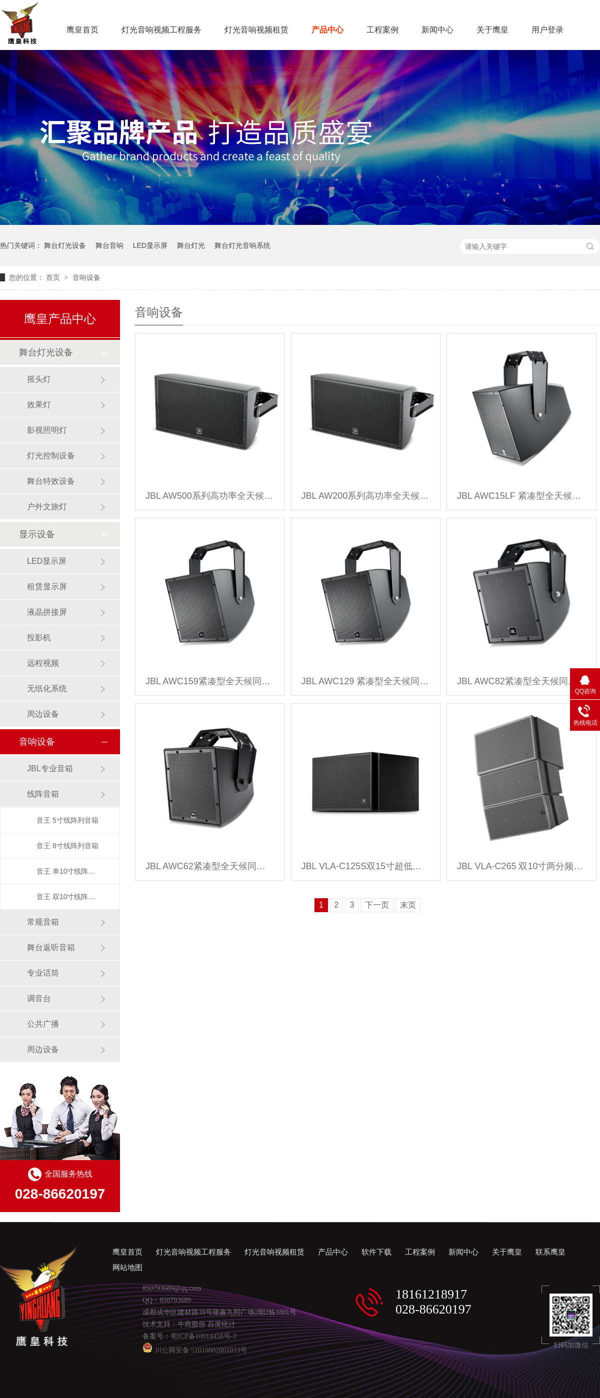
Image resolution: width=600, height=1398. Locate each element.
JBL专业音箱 (50, 768)
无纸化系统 (47, 688)
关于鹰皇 (492, 29)
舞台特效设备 (51, 481)
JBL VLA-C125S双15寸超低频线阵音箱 (366, 866)
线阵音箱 (43, 794)
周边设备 (43, 714)
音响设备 (86, 277)
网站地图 (127, 1268)
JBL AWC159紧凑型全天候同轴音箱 (210, 681)
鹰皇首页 (82, 29)
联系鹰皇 (551, 1252)
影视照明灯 (47, 430)
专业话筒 (43, 973)
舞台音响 (110, 245)
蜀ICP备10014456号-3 (203, 1336)
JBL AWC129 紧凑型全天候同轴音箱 (366, 681)
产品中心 (328, 29)
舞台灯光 (191, 245)
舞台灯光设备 (65, 245)
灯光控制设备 (51, 455)
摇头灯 (39, 379)
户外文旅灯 (47, 506)
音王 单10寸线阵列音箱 (68, 871)
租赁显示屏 (47, 586)
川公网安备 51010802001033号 (194, 1350)
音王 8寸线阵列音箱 (67, 846)
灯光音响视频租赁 (256, 29)
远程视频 (43, 663)
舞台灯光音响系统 (242, 245)
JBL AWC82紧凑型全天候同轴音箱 (521, 681)
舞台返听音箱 (51, 947)
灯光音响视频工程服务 (162, 29)
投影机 (39, 637)
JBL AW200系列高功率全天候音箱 (366, 496)
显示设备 (37, 534)
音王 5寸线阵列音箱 (67, 820)
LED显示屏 (150, 245)
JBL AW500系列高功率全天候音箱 (210, 496)
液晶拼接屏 (47, 612)
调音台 (39, 998)
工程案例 (382, 29)
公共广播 (43, 1024)
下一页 (377, 905)
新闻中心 (438, 29)
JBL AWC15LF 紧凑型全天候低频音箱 (521, 496)
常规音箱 (43, 922)
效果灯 (39, 404)
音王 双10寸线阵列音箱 (68, 897)
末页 (408, 905)
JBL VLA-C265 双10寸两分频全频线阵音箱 (521, 866)
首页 (54, 277)
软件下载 (377, 1252)
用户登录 (548, 29)
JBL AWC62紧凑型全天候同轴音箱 (210, 866)
